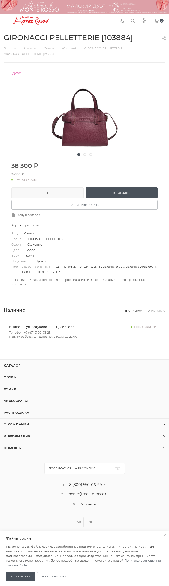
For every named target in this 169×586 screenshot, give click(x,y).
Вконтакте (79, 522)
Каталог (12, 365)
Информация (17, 436)
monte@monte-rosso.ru (88, 494)
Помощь (12, 448)
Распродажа (16, 412)
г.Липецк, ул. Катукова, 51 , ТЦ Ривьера (41, 327)
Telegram (90, 522)
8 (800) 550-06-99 (85, 485)
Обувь (10, 377)
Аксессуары (16, 401)
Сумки (10, 389)
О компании (16, 424)
